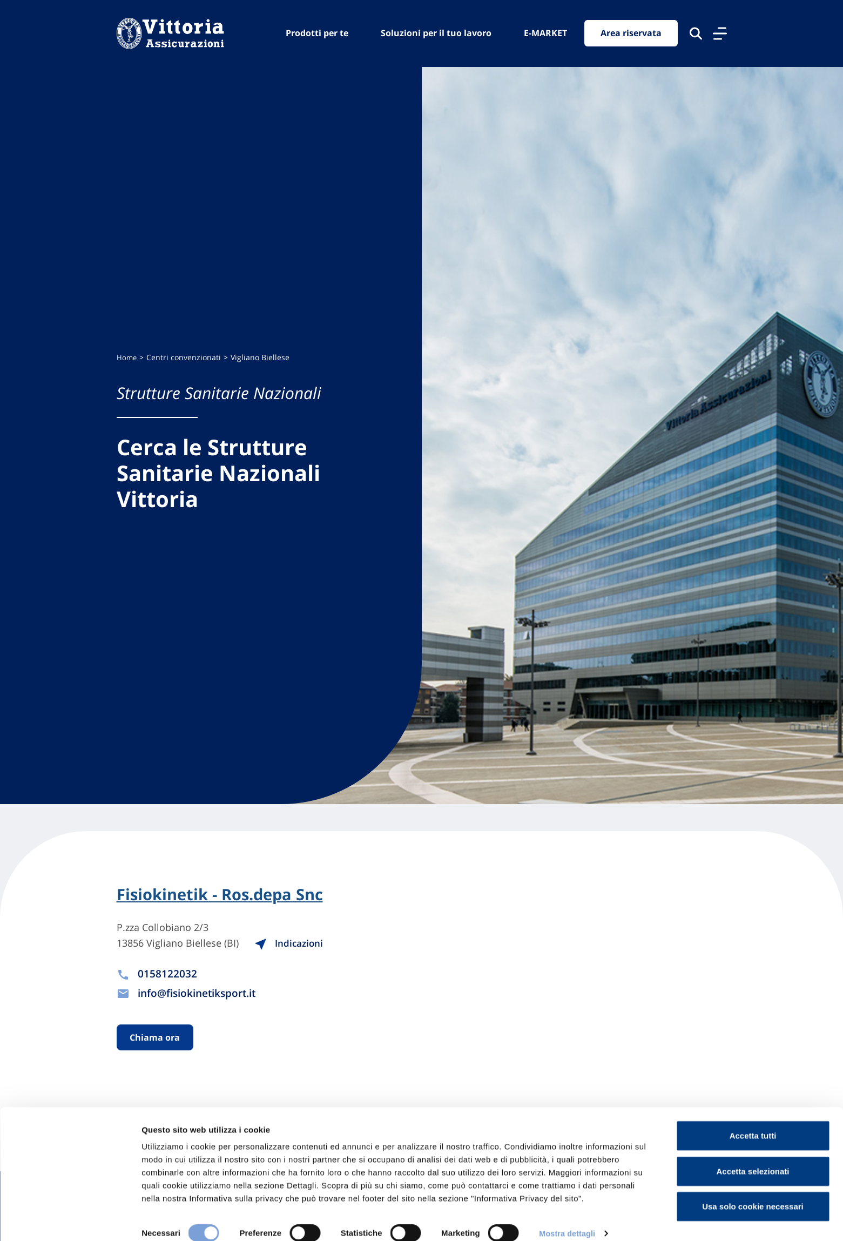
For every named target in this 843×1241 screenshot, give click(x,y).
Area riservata (631, 33)
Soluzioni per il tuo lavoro (436, 33)
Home (127, 357)
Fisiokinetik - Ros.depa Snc (224, 895)
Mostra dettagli (568, 1219)
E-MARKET (545, 33)
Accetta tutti (753, 1122)
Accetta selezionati (752, 1157)
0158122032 (167, 974)
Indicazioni (301, 944)
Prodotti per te (317, 33)
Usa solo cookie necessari (753, 1192)
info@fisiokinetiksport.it (201, 993)
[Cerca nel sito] (696, 33)
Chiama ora (155, 1038)
